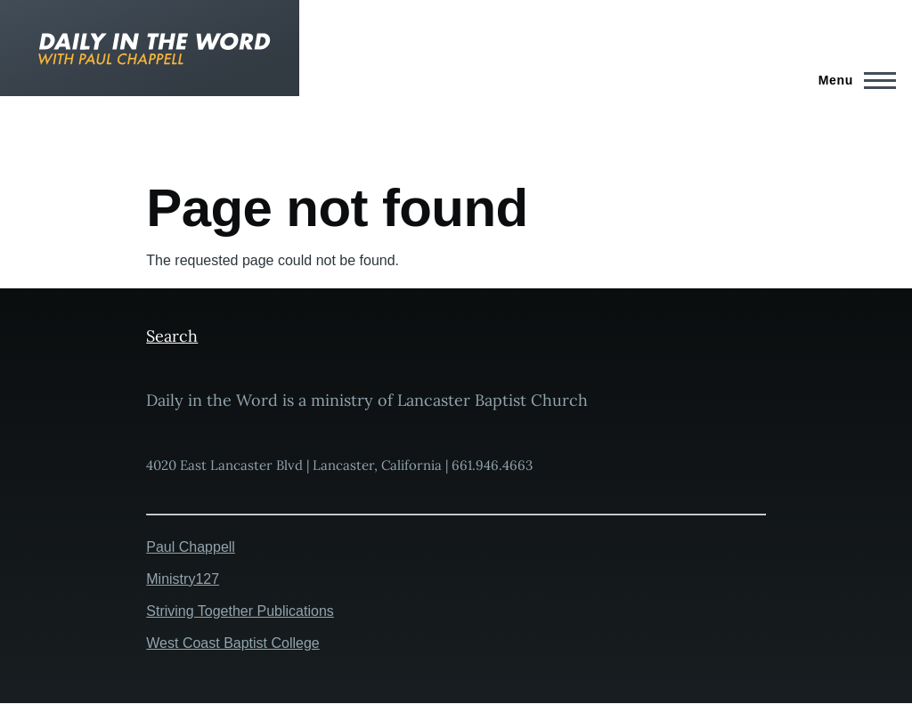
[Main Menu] (851, 80)
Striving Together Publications (240, 611)
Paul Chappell (190, 546)
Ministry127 (182, 579)
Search (172, 336)
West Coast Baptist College (232, 643)
